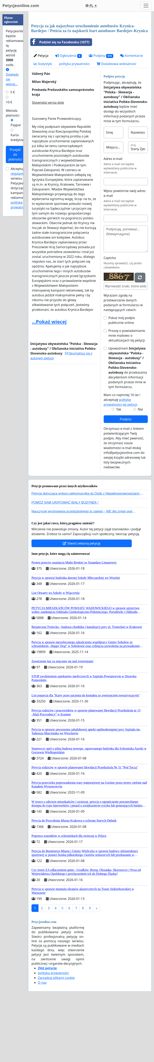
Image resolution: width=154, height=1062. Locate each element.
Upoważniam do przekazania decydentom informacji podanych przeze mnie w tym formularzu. (127, 423)
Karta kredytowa (18, 137)
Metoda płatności (12, 113)
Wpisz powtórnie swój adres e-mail (125, 249)
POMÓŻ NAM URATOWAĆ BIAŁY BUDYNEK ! (65, 558)
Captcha (110, 314)
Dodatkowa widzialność (116, 120)
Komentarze (131, 112)
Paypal (16, 125)
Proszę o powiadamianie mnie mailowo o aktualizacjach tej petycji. (127, 392)
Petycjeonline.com (20, 5)
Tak (118, 465)
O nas (42, 1039)
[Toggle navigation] (146, 6)
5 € (12, 92)
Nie (140, 465)
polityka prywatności (74, 120)
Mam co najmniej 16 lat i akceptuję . (122, 456)
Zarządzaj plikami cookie (56, 1034)
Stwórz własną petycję (81, 599)
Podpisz (126, 475)
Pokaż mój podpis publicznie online (121, 376)
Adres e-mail (113, 215)
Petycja (41, 112)
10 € (9, 102)
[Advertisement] (89, 46)
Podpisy (101, 112)
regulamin (18, 173)
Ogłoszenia (68, 112)
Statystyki (43, 120)
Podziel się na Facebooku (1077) (59, 98)
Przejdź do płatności (15, 154)
